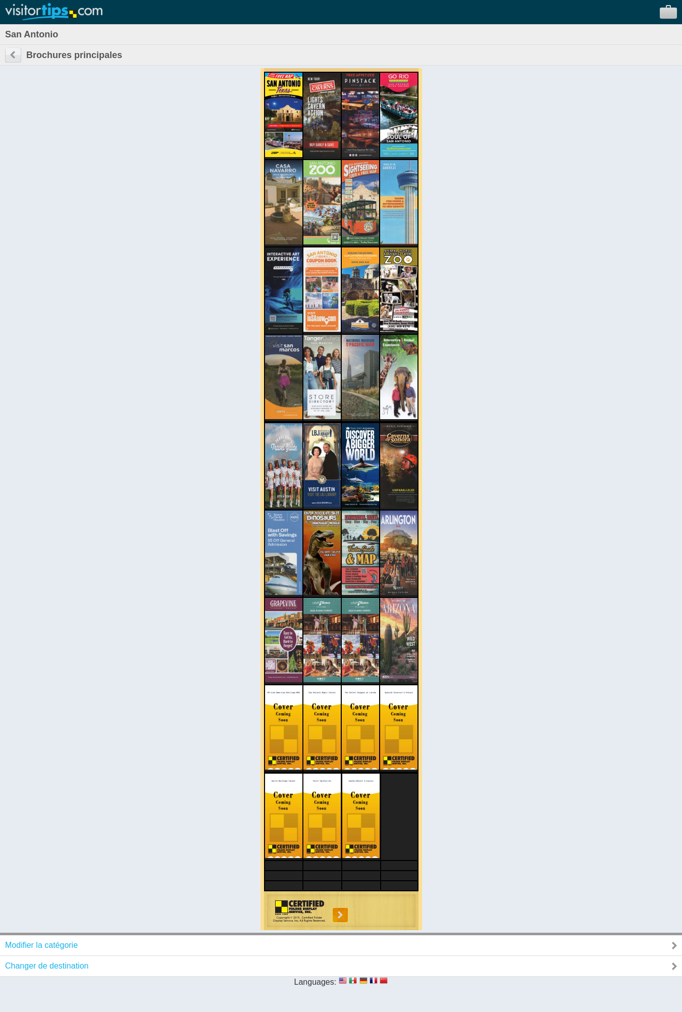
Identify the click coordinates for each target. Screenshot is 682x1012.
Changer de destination (46, 966)
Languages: (315, 982)
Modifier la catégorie (41, 945)
